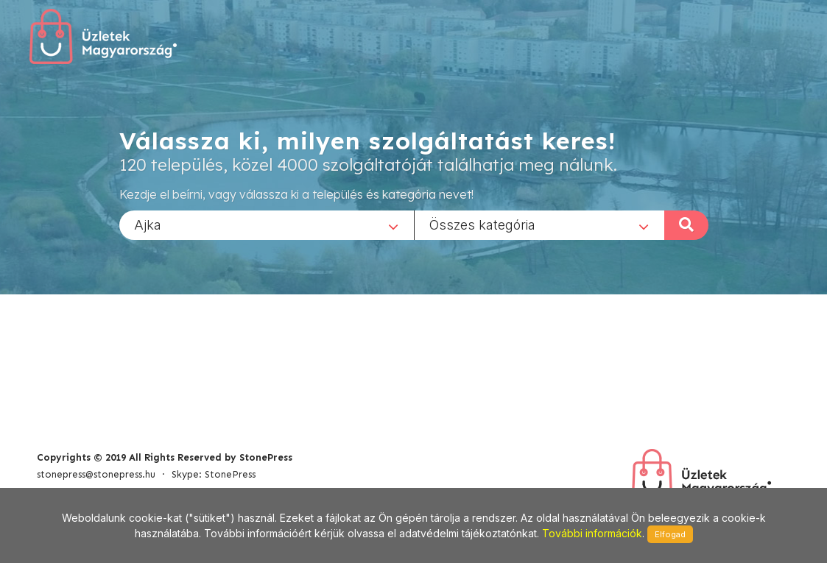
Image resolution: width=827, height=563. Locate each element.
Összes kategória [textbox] (482, 224)
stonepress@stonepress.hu (96, 474)
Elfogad (670, 534)
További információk (592, 533)
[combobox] (266, 224)
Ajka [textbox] (147, 224)
